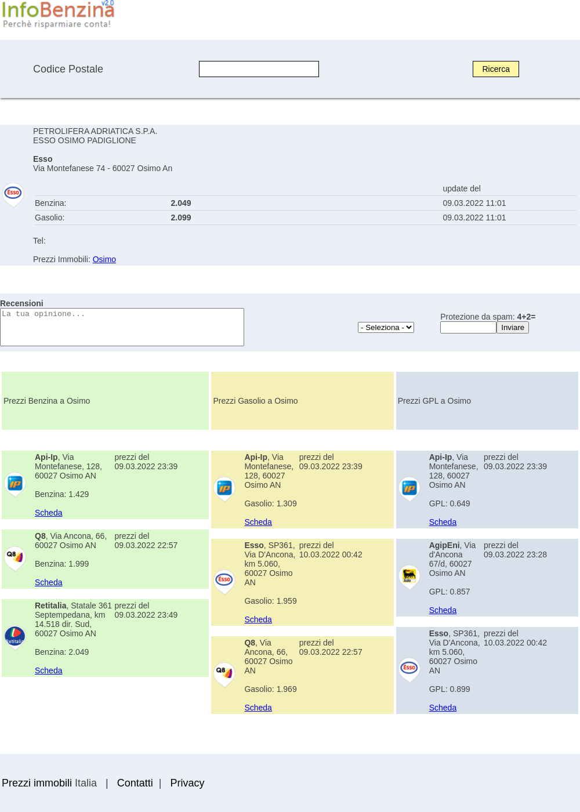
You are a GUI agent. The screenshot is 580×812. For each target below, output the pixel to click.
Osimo (104, 259)
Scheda (48, 512)
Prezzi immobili (37, 783)
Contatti (135, 783)
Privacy (187, 783)
